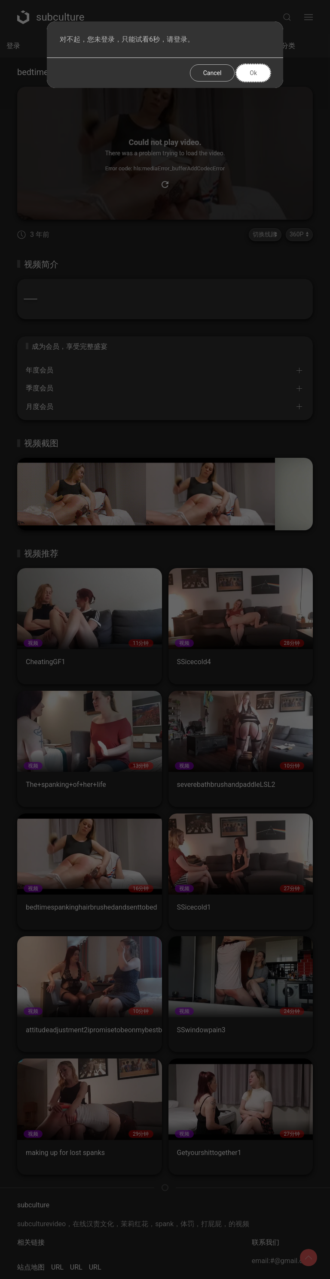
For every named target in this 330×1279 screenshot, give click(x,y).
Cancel (212, 73)
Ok (253, 73)
